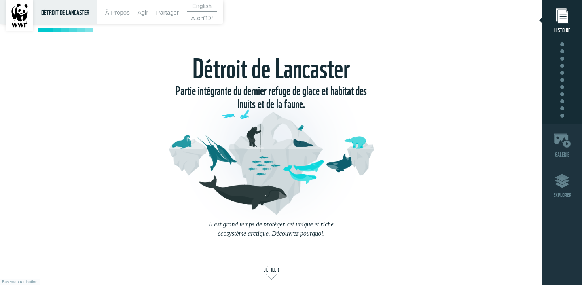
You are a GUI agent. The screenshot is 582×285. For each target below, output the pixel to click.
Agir (143, 12)
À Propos (117, 12)
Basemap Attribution (20, 282)
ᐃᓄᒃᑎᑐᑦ (202, 18)
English (202, 5)
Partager (167, 12)
